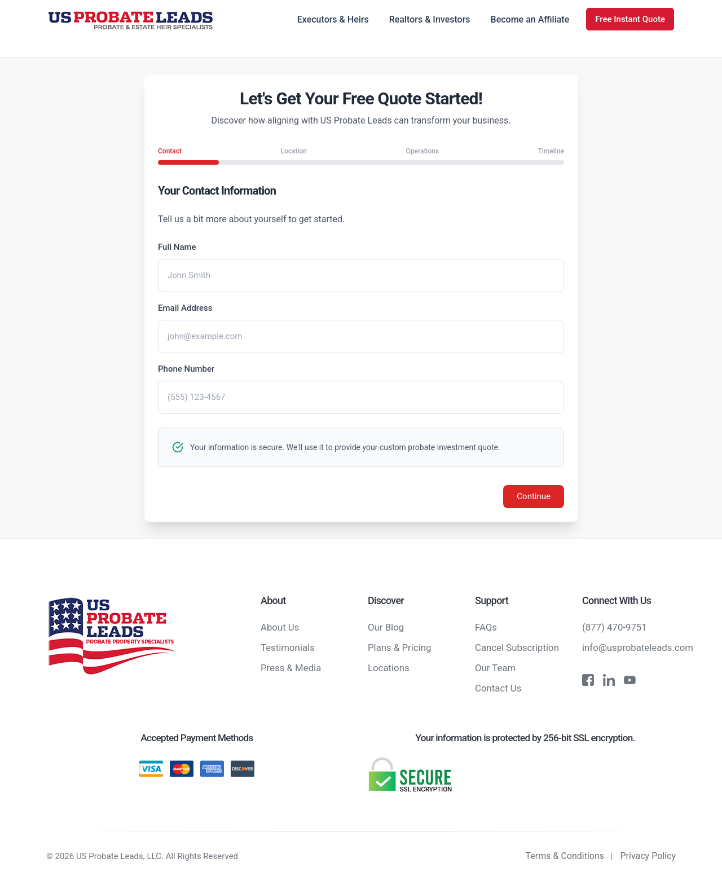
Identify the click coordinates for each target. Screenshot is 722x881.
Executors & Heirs (333, 19)
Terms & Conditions (565, 856)
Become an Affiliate (530, 19)
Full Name (177, 247)
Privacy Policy (648, 856)
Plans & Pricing (399, 647)
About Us (280, 627)
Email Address (185, 308)
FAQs (486, 627)
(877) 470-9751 (614, 627)
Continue (534, 496)
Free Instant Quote (630, 19)
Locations (389, 667)
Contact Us (498, 688)
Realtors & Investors (429, 19)
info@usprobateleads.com (637, 647)
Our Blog (386, 627)
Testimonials (288, 647)
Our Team (495, 667)
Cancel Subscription (517, 647)
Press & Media (291, 667)
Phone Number (186, 369)
